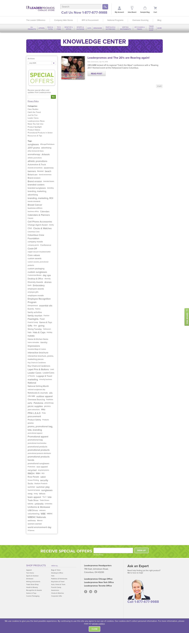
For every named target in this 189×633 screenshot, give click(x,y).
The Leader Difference (35, 20)
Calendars (44, 211)
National (32, 382)
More (159, 28)
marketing (33, 379)
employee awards (36, 289)
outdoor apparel (44, 396)
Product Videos (34, 130)
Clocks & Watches (42, 228)
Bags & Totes (50, 28)
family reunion (35, 315)
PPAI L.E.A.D (34, 413)
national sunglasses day (36, 390)
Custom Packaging (32, 596)
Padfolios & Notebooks (110, 28)
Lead (52, 369)
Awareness (55, 590)
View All (54, 566)
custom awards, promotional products (38, 263)
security (44, 480)
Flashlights (33, 319)
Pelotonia (38, 403)
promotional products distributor (39, 453)
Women (40, 520)
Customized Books (34, 275)
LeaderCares (48, 372)
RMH (38, 473)
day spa (47, 275)
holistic (31, 335)
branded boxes (48, 181)
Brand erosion (34, 178)
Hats (89, 28)
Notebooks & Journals (38, 393)
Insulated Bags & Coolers (37, 349)
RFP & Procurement (90, 20)
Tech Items (59, 28)
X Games (31, 530)
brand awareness (45, 175)
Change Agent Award (38, 225)
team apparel (34, 497)
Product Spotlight (35, 127)
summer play (43, 487)
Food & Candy (33, 322)
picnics (47, 406)
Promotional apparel (38, 436)
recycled (32, 470)
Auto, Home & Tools (58, 584)
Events (31, 309)
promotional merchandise (37, 443)
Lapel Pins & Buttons (38, 369)
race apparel (42, 466)
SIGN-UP (141, 550)
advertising (46, 147)
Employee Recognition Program (39, 300)
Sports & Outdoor (80, 28)
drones (47, 282)
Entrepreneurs (33, 306)
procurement (34, 416)
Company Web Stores (63, 20)
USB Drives (33, 510)
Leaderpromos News (36, 121)
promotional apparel (35, 433)
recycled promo (43, 470)
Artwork (46, 154)
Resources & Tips (35, 136)
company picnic (33, 245)
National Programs (115, 20)
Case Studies (33, 109)
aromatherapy (34, 154)
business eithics (35, 208)
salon (43, 476)
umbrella (39, 503)
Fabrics (37, 309)
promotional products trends (38, 458)
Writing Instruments (125, 28)
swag (30, 493)
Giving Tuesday (35, 329)
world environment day (39, 527)
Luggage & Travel (44, 376)
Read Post (96, 73)
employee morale (36, 295)
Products (45, 420)
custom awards (34, 258)
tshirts (30, 503)
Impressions (34, 345)
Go (53, 97)
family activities (35, 312)
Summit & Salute (34, 490)
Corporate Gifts (56, 596)
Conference (45, 245)
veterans (42, 510)
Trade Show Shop (151, 28)
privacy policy (98, 623)
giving (41, 325)
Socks (30, 483)
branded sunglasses (37, 188)
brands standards (34, 201)
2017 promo (34, 147)
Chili (30, 228)
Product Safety (34, 419)
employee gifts (33, 292)
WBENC (50, 514)
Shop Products (36, 565)
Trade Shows (44, 500)
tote (50, 497)
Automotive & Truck (37, 164)
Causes (30, 218)
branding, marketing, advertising (37, 193)
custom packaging (36, 268)
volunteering (33, 513)
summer (31, 487)
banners (32, 171)
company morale (35, 241)
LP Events (31, 376)
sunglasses (33, 144)
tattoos (42, 493)
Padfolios (49, 400)
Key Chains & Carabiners (37, 363)
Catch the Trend (34, 112)
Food (42, 319)
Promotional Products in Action (40, 133)
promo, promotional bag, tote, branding (40, 428)
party (30, 403)
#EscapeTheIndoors (47, 144)
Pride (44, 413)
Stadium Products (40, 483)
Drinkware (97, 28)
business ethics (33, 211)
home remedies (33, 342)
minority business (45, 379)
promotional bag (35, 440)
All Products (32, 28)
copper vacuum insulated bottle (39, 252)
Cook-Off (32, 248)
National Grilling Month (38, 386)
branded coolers (36, 184)
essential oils (45, 305)
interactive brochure (38, 352)
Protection (31, 467)
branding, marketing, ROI (40, 198)
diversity (47, 279)
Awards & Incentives (35, 168)
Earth (30, 285)
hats (30, 332)
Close (94, 629)
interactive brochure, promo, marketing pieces (41, 358)
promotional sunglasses (38, 463)
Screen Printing (33, 480)
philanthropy (49, 403)
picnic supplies (35, 406)
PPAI (43, 409)
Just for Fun (33, 115)
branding (50, 188)
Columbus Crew (34, 232)
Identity (43, 342)
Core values (34, 255)
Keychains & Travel (140, 28)
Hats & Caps (39, 332)
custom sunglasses (37, 272)
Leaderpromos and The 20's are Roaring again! (118, 57)
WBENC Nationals (37, 517)
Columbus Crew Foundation (36, 237)
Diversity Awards (35, 282)
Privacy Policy (33, 101)
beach (48, 171)
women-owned (34, 524)
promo (31, 423)
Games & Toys (45, 322)
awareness (49, 168)
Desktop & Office (68, 28)
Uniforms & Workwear (39, 507)
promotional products (37, 446)
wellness (32, 520)
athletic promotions (35, 158)
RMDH (31, 473)
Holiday (49, 332)
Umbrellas (48, 504)
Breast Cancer (35, 204)
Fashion (46, 316)
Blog (159, 20)
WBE (43, 513)
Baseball (40, 171)
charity (51, 225)
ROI (43, 473)
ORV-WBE (31, 396)
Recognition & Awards (34, 590)
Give (35, 326)
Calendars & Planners (39, 214)
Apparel (41, 28)
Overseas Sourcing (140, 20)
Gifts (30, 325)
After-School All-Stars (36, 151)
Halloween (47, 329)
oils (50, 392)
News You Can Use (35, 124)
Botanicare (33, 174)
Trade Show (33, 500)
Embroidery (39, 285)
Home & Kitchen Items (38, 339)
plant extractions (34, 410)
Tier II (44, 497)
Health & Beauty (32, 587)
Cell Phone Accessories (40, 221)
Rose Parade (33, 477)
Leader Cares (33, 118)
